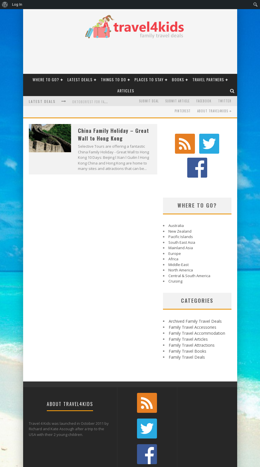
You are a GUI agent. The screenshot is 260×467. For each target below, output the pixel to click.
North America (180, 244)
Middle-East (178, 239)
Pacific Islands (180, 211)
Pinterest (183, 111)
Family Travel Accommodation (197, 308)
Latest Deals (79, 79)
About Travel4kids (212, 111)
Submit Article (177, 101)
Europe (174, 228)
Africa (173, 233)
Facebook (203, 101)
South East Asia (181, 217)
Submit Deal (149, 101)
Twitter (224, 101)
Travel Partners (208, 79)
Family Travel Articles (188, 314)
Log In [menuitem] (17, 4)
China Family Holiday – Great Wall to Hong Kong (113, 134)
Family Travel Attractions (192, 320)
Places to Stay (149, 79)
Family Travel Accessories (192, 302)
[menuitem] (5, 4)
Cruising (175, 256)
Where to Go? (46, 79)
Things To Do (113, 79)
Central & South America (189, 250)
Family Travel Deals (187, 332)
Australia (176, 200)
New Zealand (180, 206)
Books (178, 79)
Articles (125, 91)
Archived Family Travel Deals (195, 296)
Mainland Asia (180, 222)
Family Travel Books (187, 326)
